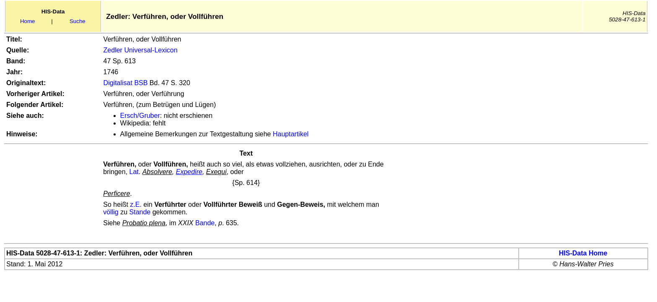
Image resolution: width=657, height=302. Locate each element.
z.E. (136, 204)
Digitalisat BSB (125, 82)
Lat (134, 171)
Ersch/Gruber (140, 115)
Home (27, 21)
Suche (77, 21)
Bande (205, 222)
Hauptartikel (290, 134)
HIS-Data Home (583, 253)
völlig (110, 212)
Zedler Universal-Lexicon (140, 50)
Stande (140, 212)
